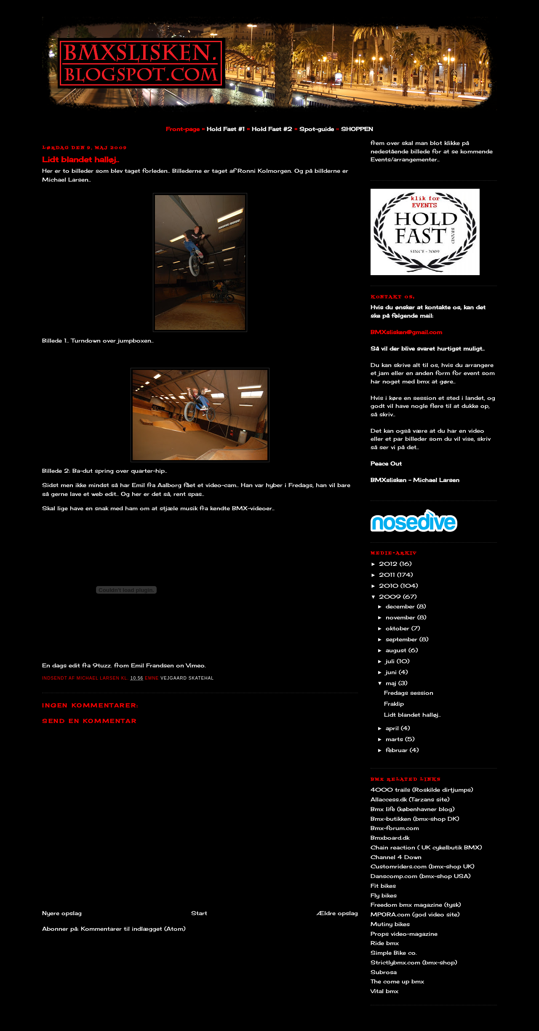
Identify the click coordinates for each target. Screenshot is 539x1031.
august (397, 650)
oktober (398, 628)
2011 (388, 574)
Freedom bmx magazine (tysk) (416, 904)
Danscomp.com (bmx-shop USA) (420, 876)
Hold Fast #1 (226, 129)
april (393, 728)
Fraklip (394, 703)
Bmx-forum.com (395, 828)
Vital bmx (384, 991)
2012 (389, 563)
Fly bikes (384, 895)
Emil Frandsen (152, 665)
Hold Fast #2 (272, 129)
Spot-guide (316, 129)
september (402, 639)
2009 (391, 596)
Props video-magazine (404, 933)
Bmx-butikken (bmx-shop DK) (415, 818)
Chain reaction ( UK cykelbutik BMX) (426, 847)
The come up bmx (397, 981)
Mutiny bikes (390, 924)
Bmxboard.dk (390, 837)
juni (392, 672)
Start (199, 913)
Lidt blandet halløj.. (80, 159)
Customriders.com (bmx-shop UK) (422, 866)
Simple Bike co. (394, 952)
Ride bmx (385, 943)
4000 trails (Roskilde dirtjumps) (422, 789)
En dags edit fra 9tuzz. (77, 665)
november (401, 617)
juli (391, 661)
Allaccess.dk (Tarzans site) (410, 799)
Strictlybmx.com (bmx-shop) (414, 962)
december (401, 606)
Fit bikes (383, 885)
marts (395, 739)
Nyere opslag (62, 913)
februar (398, 750)
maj (392, 683)
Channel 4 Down (396, 857)
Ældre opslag (337, 913)
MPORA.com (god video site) (415, 914)
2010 (389, 585)
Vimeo (195, 665)
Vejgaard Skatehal (187, 678)
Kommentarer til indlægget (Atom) (133, 928)
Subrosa (384, 972)
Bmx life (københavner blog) (412, 809)
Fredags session (408, 692)
